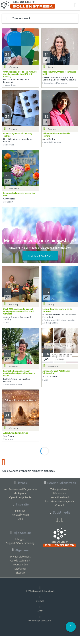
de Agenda (20, 493)
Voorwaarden (20, 564)
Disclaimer (20, 568)
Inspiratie (20, 510)
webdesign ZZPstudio (40, 618)
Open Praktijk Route (20, 497)
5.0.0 (40, 608)
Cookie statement (20, 560)
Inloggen (20, 539)
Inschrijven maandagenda (59, 501)
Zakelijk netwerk (59, 489)
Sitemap (20, 572)
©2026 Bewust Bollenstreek (40, 589)
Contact (59, 505)
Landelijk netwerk (60, 497)
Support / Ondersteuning (20, 543)
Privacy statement (20, 556)
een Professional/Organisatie (20, 489)
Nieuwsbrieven (20, 514)
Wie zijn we (59, 493)
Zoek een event (20, 19)
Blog (20, 518)
